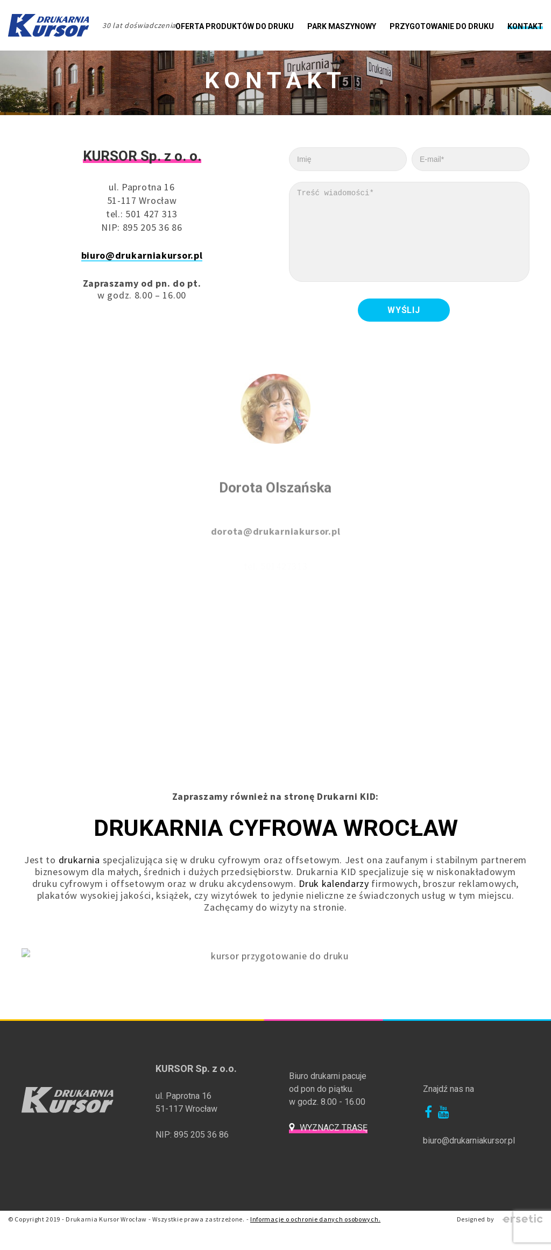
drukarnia (79, 868)
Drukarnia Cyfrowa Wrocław (276, 836)
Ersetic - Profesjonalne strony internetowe (522, 1228)
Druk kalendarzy (334, 892)
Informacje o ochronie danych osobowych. (315, 1228)
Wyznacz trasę (334, 1136)
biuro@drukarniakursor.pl (142, 255)
